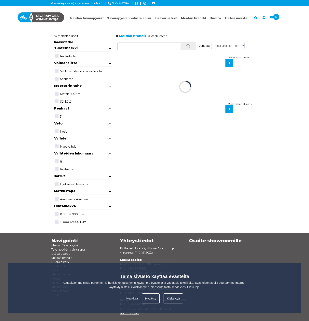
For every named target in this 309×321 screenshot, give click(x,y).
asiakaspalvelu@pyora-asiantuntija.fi (76, 2)
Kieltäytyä (173, 298)
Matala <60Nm (67, 94)
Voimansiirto (83, 63)
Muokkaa (132, 298)
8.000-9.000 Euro (69, 214)
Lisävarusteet (166, 18)
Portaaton (64, 169)
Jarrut (83, 176)
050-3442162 (118, 2)
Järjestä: (204, 46)
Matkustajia (83, 191)
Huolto (215, 18)
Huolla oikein (60, 262)
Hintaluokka (83, 206)
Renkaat (83, 108)
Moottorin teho (83, 86)
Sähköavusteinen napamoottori (78, 71)
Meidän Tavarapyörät (65, 245)
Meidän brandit (193, 18)
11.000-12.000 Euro (70, 222)
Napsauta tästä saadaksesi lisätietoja (175, 287)
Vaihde (83, 138)
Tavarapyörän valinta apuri (129, 18)
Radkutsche (63, 42)
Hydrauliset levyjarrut (71, 184)
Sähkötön (63, 79)
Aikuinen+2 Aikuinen (71, 199)
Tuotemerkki (83, 48)
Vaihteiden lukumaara (83, 153)
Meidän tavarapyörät (87, 18)
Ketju (60, 132)
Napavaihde (65, 147)
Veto (83, 123)
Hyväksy (150, 298)
